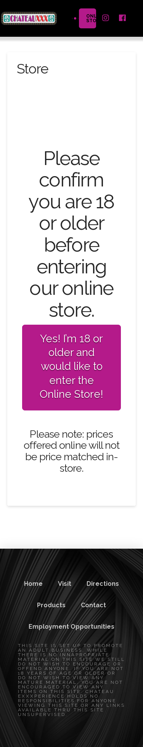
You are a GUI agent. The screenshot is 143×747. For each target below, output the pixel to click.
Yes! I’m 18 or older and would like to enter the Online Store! (71, 366)
